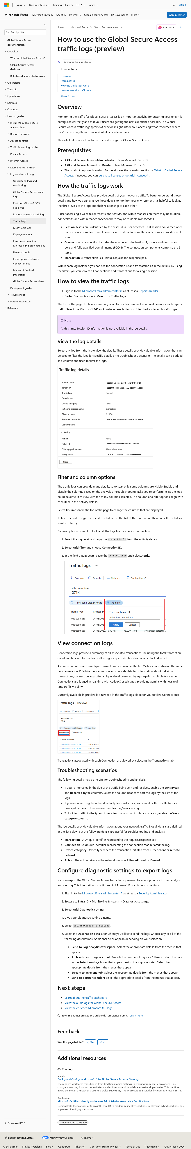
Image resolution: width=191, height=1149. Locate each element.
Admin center (177, 14)
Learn (61, 27)
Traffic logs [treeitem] (19, 221)
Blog (48, 1146)
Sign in (183, 4)
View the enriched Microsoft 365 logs (88, 1008)
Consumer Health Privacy (104, 1146)
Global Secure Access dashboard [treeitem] (22, 67)
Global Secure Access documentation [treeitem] (19, 42)
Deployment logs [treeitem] (22, 234)
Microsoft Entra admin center (100, 291)
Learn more (136, 1015)
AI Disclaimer (10, 1146)
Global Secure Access (106, 27)
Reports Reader (148, 291)
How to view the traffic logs (75, 90)
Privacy (79, 1146)
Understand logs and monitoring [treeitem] (25, 183)
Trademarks (150, 1146)
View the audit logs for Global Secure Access (93, 1003)
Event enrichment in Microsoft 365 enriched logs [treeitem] (29, 243)
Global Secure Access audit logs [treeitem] (28, 194)
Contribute (64, 1146)
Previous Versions (32, 1146)
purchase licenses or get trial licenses (122, 175)
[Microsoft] (6, 5)
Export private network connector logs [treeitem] (26, 261)
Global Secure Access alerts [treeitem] (28, 281)
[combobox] (25, 32)
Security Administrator (153, 893)
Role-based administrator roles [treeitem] (27, 76)
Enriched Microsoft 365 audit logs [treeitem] (26, 205)
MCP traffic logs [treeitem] (22, 227)
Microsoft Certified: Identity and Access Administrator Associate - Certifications (103, 1101)
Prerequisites (67, 80)
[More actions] (181, 27)
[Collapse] (45, 24)
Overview (65, 76)
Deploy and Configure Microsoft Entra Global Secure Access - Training (98, 1079)
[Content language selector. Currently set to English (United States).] (20, 1138)
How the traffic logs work (74, 85)
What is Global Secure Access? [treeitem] (27, 58)
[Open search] (173, 5)
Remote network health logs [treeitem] (29, 214)
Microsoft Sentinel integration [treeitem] (23, 272)
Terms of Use (133, 1146)
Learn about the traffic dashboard (86, 997)
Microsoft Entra (79, 27)
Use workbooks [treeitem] (22, 252)
